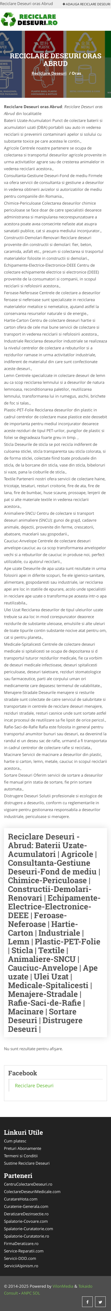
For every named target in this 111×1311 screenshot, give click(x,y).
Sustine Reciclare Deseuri (27, 1163)
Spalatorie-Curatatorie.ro (26, 1236)
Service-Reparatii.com (24, 1250)
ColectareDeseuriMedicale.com (32, 1191)
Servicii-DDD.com (20, 1258)
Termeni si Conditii (21, 1155)
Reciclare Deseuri (49, 73)
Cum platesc (15, 1140)
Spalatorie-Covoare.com (26, 1221)
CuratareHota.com (20, 1198)
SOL (36, 1293)
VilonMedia (63, 1286)
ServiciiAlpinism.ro (21, 1265)
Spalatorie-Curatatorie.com (28, 1228)
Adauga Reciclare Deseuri (86, 4)
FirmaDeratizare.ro (21, 1243)
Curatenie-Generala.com (26, 1206)
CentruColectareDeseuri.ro (28, 1184)
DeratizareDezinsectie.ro (26, 1213)
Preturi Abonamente (22, 1148)
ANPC (26, 1293)
